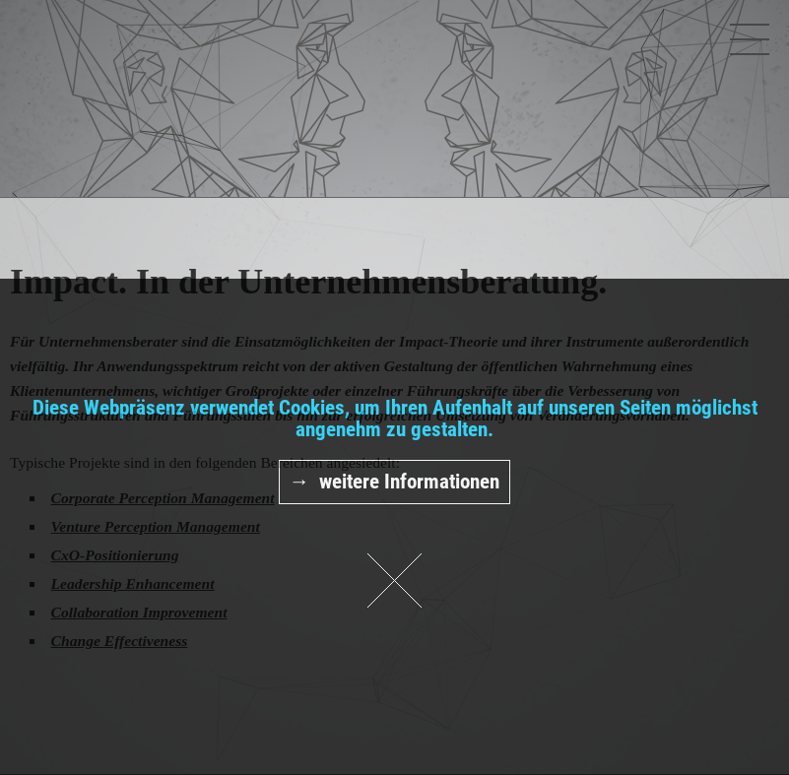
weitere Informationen (409, 481)
